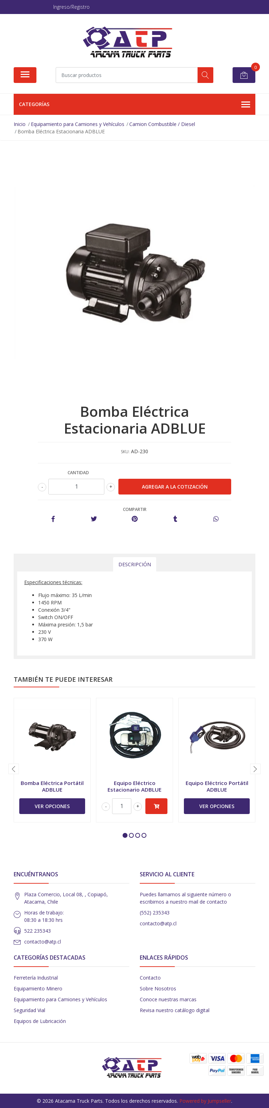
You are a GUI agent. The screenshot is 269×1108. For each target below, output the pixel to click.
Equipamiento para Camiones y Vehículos (60, 999)
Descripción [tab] (134, 564)
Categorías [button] (134, 104)
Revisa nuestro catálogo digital (174, 1010)
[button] (125, 835)
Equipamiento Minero (38, 988)
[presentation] (13, 769)
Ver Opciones (52, 806)
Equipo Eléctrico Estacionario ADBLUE (134, 786)
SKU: (125, 452)
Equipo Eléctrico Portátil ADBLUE (217, 786)
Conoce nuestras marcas (168, 999)
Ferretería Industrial (36, 977)
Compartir (134, 509)
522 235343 (37, 930)
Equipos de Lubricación (40, 1021)
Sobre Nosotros (158, 988)
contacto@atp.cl (42, 941)
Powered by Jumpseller (205, 1101)
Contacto (150, 977)
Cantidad (78, 473)
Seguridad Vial (29, 1010)
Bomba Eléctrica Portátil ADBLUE (52, 786)
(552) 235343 (155, 912)
